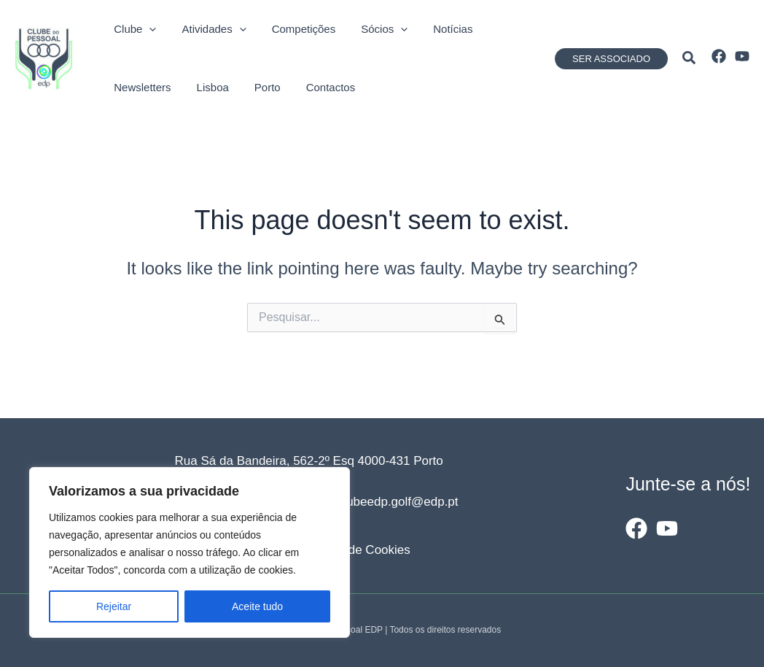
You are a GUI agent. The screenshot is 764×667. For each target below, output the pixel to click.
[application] (141, 29)
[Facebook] (719, 56)
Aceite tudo (257, 606)
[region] (189, 552)
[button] (611, 58)
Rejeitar (113, 606)
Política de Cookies (357, 550)
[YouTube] (742, 56)
